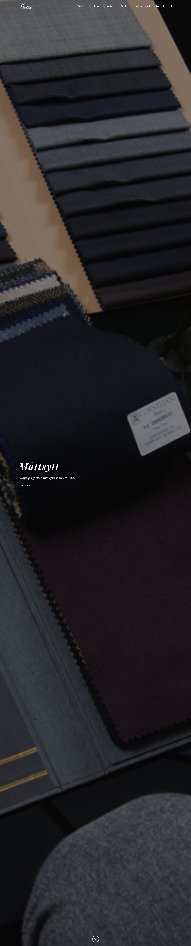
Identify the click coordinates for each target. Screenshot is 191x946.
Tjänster (108, 6)
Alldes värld (143, 6)
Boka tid (25, 485)
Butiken (94, 6)
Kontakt (160, 6)
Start (81, 6)
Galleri (125, 6)
